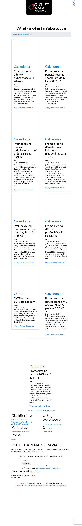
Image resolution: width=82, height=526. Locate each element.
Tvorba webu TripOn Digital (24, 486)
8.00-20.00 (78, 12)
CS (74, 1)
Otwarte (71, 9)
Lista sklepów (16, 420)
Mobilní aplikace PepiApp (43, 486)
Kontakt (49, 432)
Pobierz (13, 439)
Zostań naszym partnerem (20, 432)
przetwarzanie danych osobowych (48, 468)
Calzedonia (22, 67)
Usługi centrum (16, 422)
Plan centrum (25, 420)
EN (74, 5)
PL (74, 3)
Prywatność (24, 424)
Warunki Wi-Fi (27, 422)
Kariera (60, 424)
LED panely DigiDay (60, 486)
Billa (69, 12)
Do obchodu (30, 108)
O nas (45, 432)
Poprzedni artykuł (33, 411)
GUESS (19, 294)
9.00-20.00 (78, 9)
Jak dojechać (15, 424)
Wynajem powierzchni (50, 424)
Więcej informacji (20, 108)
